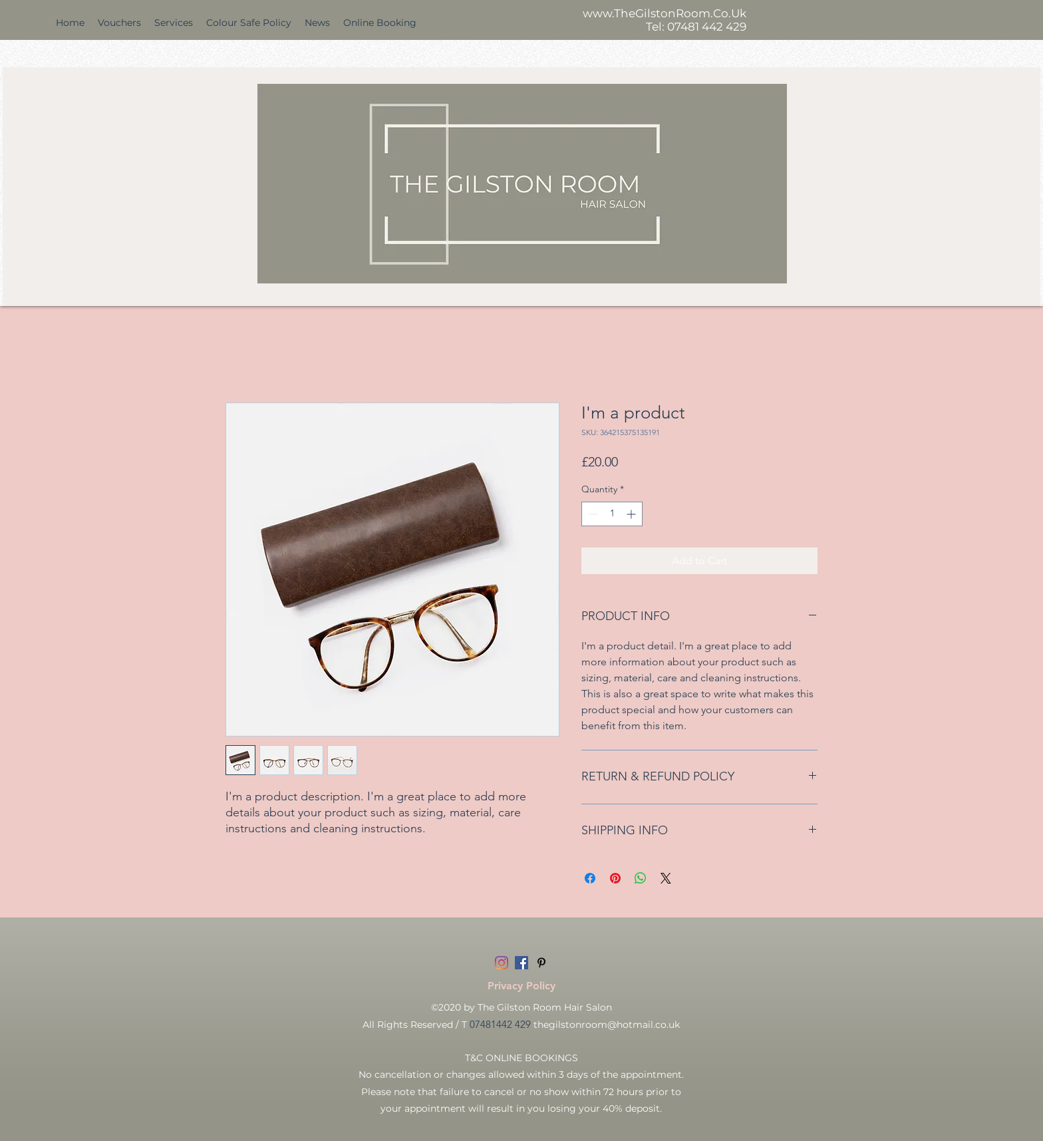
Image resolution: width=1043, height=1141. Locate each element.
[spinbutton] (612, 514)
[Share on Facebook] (590, 878)
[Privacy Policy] (521, 986)
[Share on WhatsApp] (641, 878)
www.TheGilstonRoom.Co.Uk (664, 13)
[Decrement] (591, 514)
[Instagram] (501, 962)
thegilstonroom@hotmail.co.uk (606, 1025)
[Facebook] (521, 962)
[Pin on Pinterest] (615, 878)
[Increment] (632, 514)
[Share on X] (666, 878)
